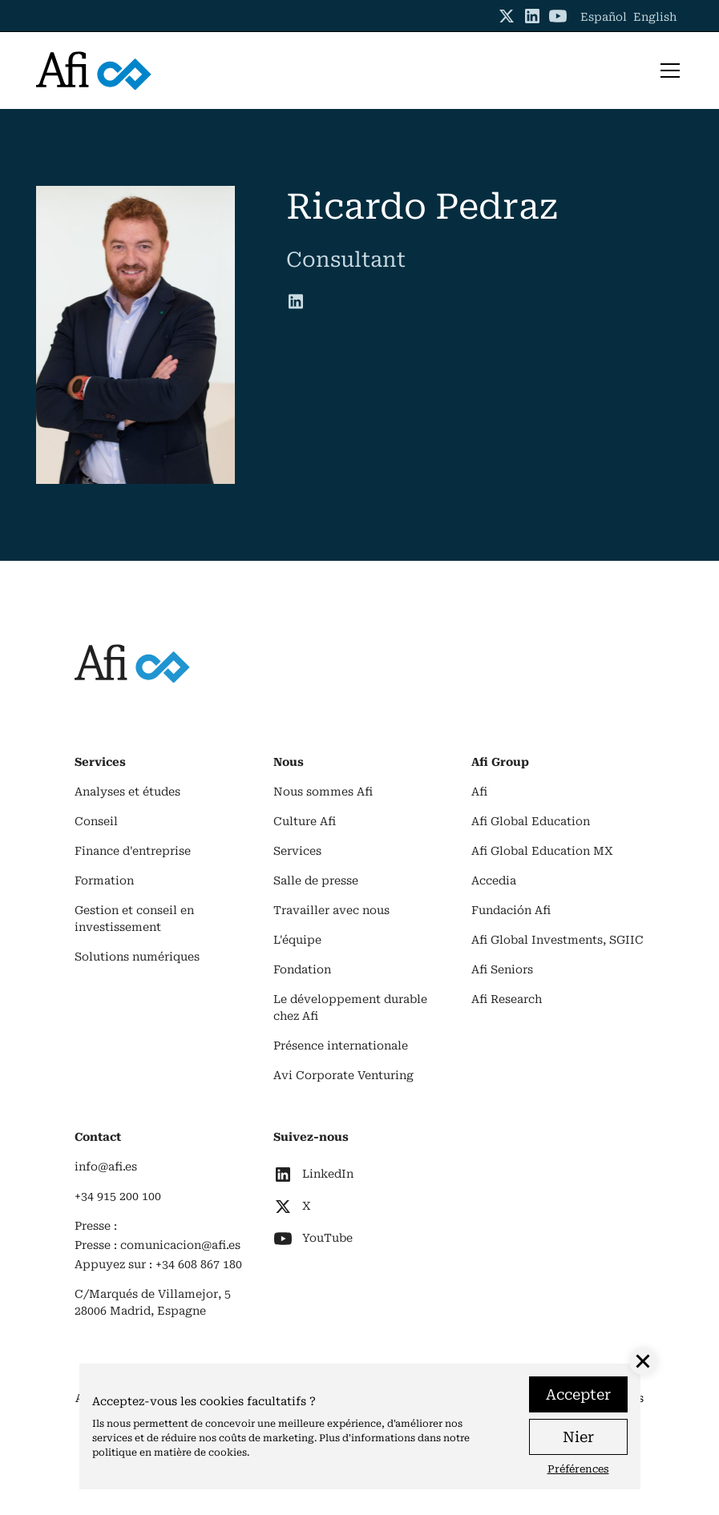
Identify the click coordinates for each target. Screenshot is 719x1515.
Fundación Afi (511, 910)
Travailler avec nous (331, 910)
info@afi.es (106, 1166)
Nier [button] (578, 1436)
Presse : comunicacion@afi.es (157, 1245)
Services (297, 850)
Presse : (96, 1225)
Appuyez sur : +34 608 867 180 (158, 1264)
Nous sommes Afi (323, 791)
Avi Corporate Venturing (343, 1075)
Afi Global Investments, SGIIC (557, 939)
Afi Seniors (502, 969)
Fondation (302, 969)
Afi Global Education (530, 821)
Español (603, 16)
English (655, 16)
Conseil (96, 821)
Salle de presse (315, 880)
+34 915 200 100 (118, 1196)
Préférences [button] (578, 1469)
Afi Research (506, 999)
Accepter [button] (578, 1394)
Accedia (493, 880)
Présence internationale (340, 1045)
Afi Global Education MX (542, 850)
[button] (667, 70)
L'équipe (297, 939)
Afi (479, 791)
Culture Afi (304, 821)
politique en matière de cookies (169, 1452)
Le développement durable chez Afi (350, 1007)
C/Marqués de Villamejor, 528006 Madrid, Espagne (153, 1302)
